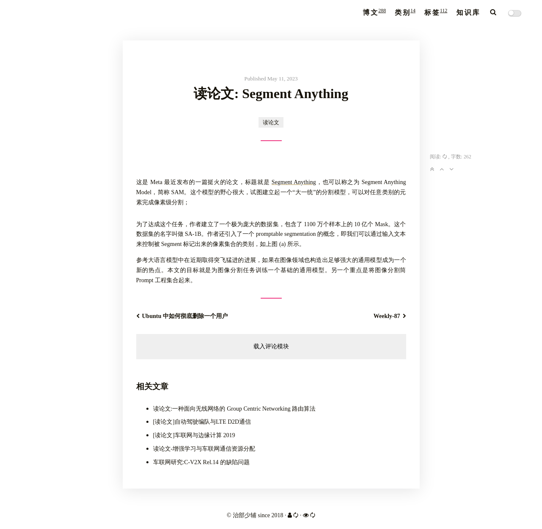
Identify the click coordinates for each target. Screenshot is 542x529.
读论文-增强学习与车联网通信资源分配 (204, 449)
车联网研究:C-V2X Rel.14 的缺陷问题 (201, 462)
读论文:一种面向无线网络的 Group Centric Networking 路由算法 (234, 409)
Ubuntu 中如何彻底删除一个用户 (182, 316)
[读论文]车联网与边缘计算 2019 (194, 435)
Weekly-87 (390, 316)
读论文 (271, 122)
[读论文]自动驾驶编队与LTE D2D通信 (202, 422)
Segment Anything (294, 182)
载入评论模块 (271, 346)
